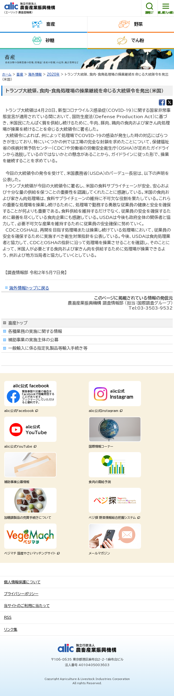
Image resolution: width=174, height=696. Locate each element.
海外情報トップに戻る (29, 288)
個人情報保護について (22, 582)
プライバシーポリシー (21, 594)
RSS (8, 617)
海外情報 (35, 74)
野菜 (138, 24)
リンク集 (10, 629)
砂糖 (50, 40)
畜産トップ (17, 323)
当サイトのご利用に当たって (27, 606)
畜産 (50, 24)
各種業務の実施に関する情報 (35, 331)
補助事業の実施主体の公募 (33, 340)
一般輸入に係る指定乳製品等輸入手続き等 (47, 348)
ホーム (7, 74)
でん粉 (137, 40)
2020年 (53, 74)
